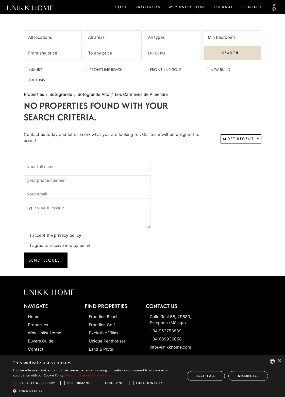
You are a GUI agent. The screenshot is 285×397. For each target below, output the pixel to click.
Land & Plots (101, 349)
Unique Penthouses (107, 341)
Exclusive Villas (103, 332)
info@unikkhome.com (170, 347)
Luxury (35, 70)
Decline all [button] (248, 376)
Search (230, 53)
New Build (220, 70)
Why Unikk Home (187, 7)
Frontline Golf (165, 70)
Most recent (239, 139)
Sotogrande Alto (93, 94)
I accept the (55, 235)
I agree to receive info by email (60, 245)
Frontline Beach (106, 70)
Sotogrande (60, 94)
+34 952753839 (165, 330)
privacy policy (67, 235)
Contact (35, 349)
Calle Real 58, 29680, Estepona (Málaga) (170, 319)
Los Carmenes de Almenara (141, 94)
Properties (148, 7)
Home (121, 7)
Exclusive (38, 80)
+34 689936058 (166, 338)
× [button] (279, 361)
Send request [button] (46, 260)
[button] (96, 390)
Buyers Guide (40, 341)
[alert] (142, 376)
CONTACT (251, 7)
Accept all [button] (205, 376)
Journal (223, 7)
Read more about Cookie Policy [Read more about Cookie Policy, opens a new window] (88, 375)
